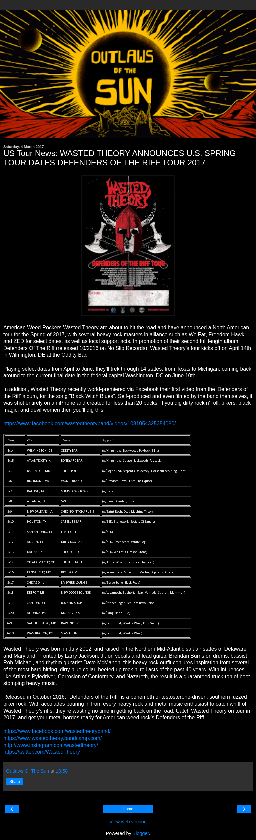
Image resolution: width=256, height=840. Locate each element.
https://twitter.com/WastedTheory (41, 752)
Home (128, 809)
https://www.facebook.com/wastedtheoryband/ (57, 731)
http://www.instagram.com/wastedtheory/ (50, 745)
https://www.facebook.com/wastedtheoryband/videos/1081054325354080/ (89, 423)
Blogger (141, 833)
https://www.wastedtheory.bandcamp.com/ (52, 738)
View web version (128, 821)
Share (14, 781)
